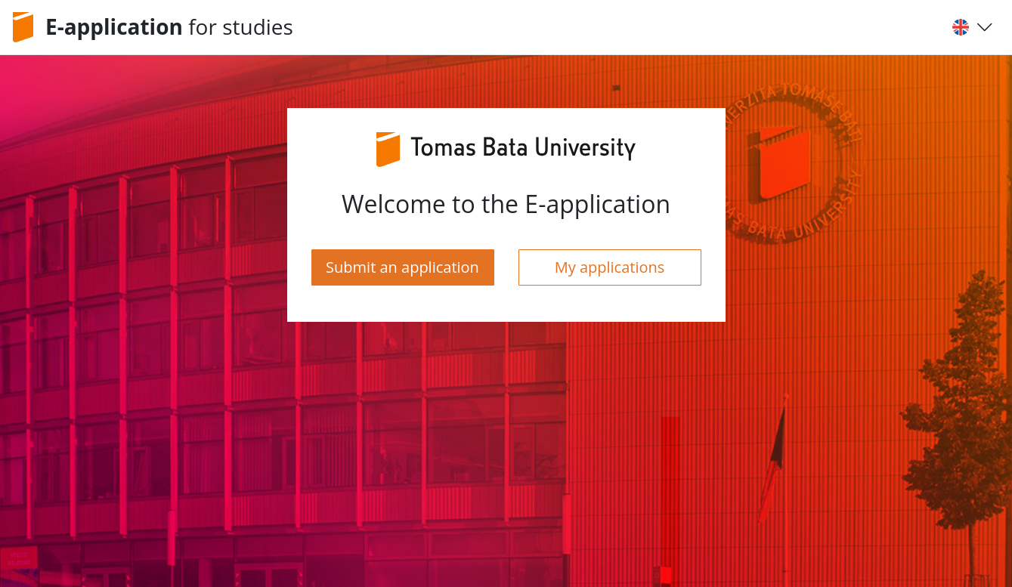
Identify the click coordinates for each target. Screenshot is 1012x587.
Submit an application (402, 267)
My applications (610, 267)
